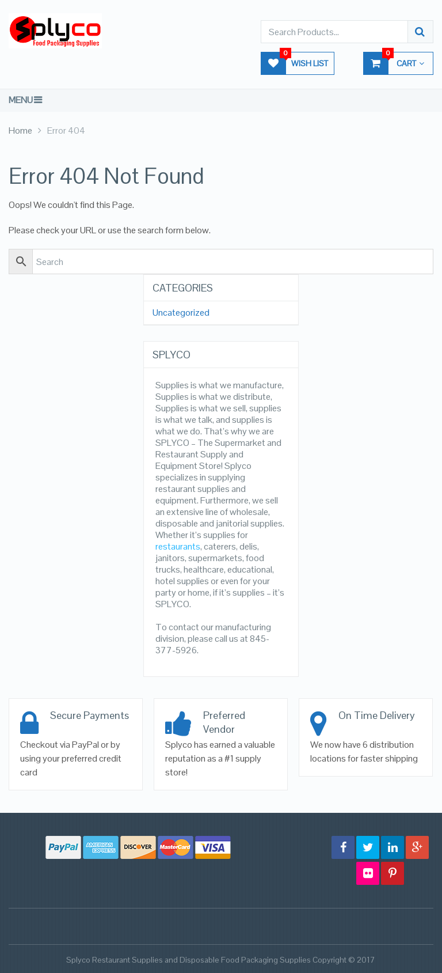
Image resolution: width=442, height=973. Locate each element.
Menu (21, 100)
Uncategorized (181, 313)
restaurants (177, 546)
